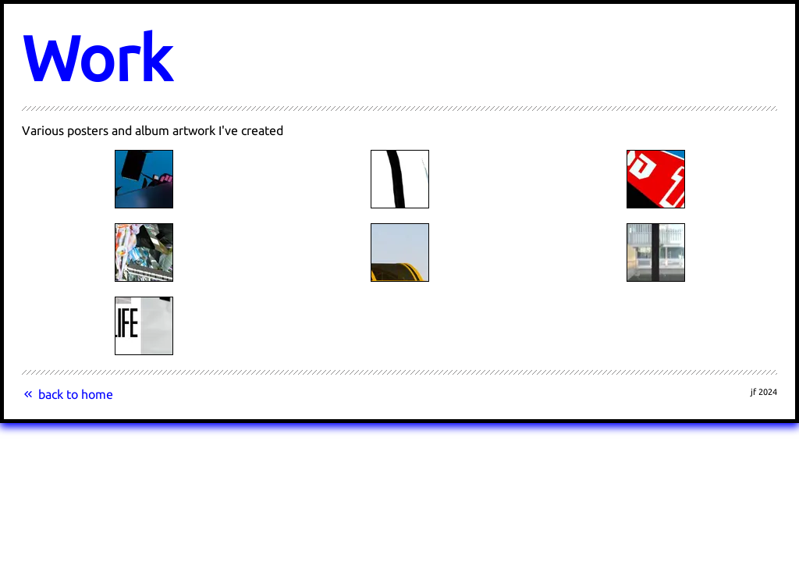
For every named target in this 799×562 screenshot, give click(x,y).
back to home (67, 394)
